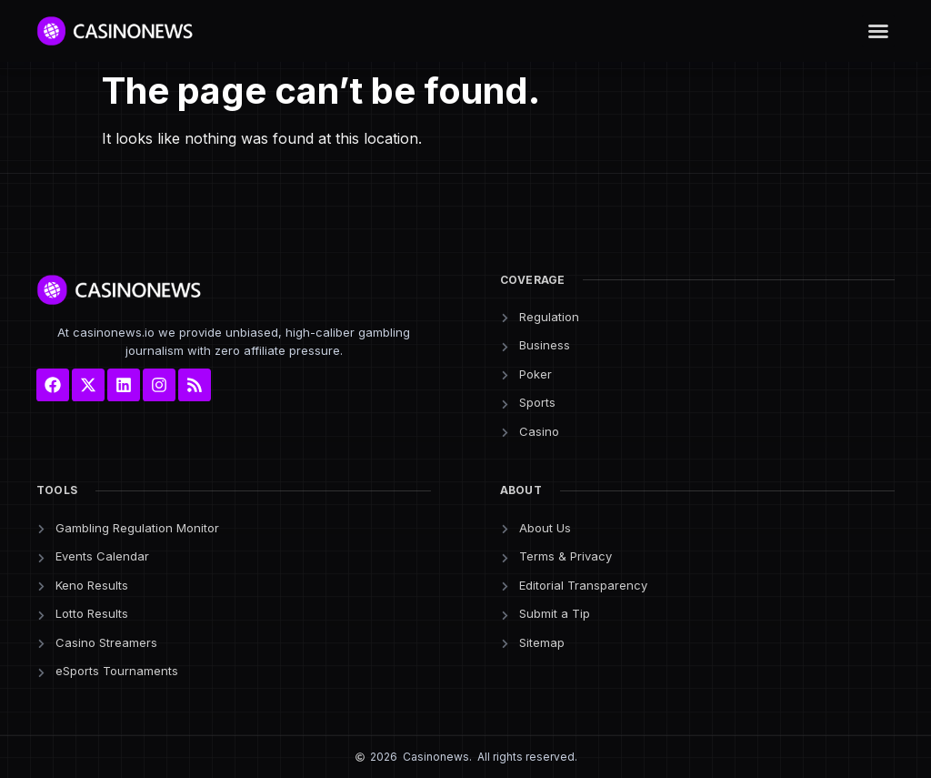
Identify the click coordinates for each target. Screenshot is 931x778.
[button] (878, 31)
